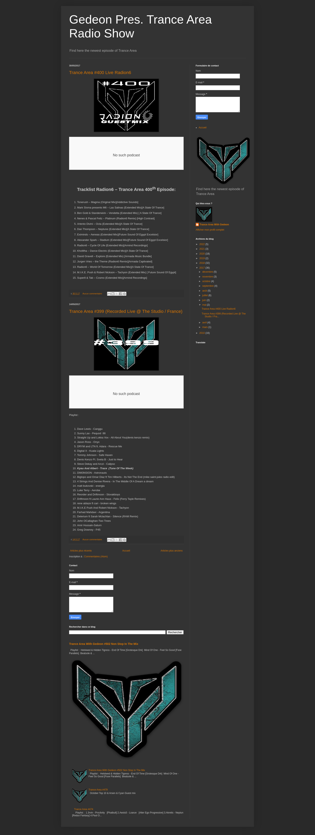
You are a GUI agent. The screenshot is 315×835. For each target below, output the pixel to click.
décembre (208, 271)
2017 (202, 267)
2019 (202, 258)
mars (205, 327)
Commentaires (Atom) (96, 556)
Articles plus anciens (172, 550)
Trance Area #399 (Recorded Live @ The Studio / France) (125, 311)
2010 (202, 333)
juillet (205, 295)
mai (204, 304)
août (205, 290)
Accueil (126, 550)
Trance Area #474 (83, 809)
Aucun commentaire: (93, 293)
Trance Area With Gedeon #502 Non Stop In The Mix (103, 643)
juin (204, 300)
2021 (202, 248)
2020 (202, 253)
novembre (208, 276)
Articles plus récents (81, 550)
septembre (208, 286)
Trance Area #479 (98, 789)
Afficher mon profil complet (210, 229)
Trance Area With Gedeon (214, 224)
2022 (202, 244)
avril (204, 322)
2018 (202, 263)
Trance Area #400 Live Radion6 (100, 72)
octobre (206, 281)
